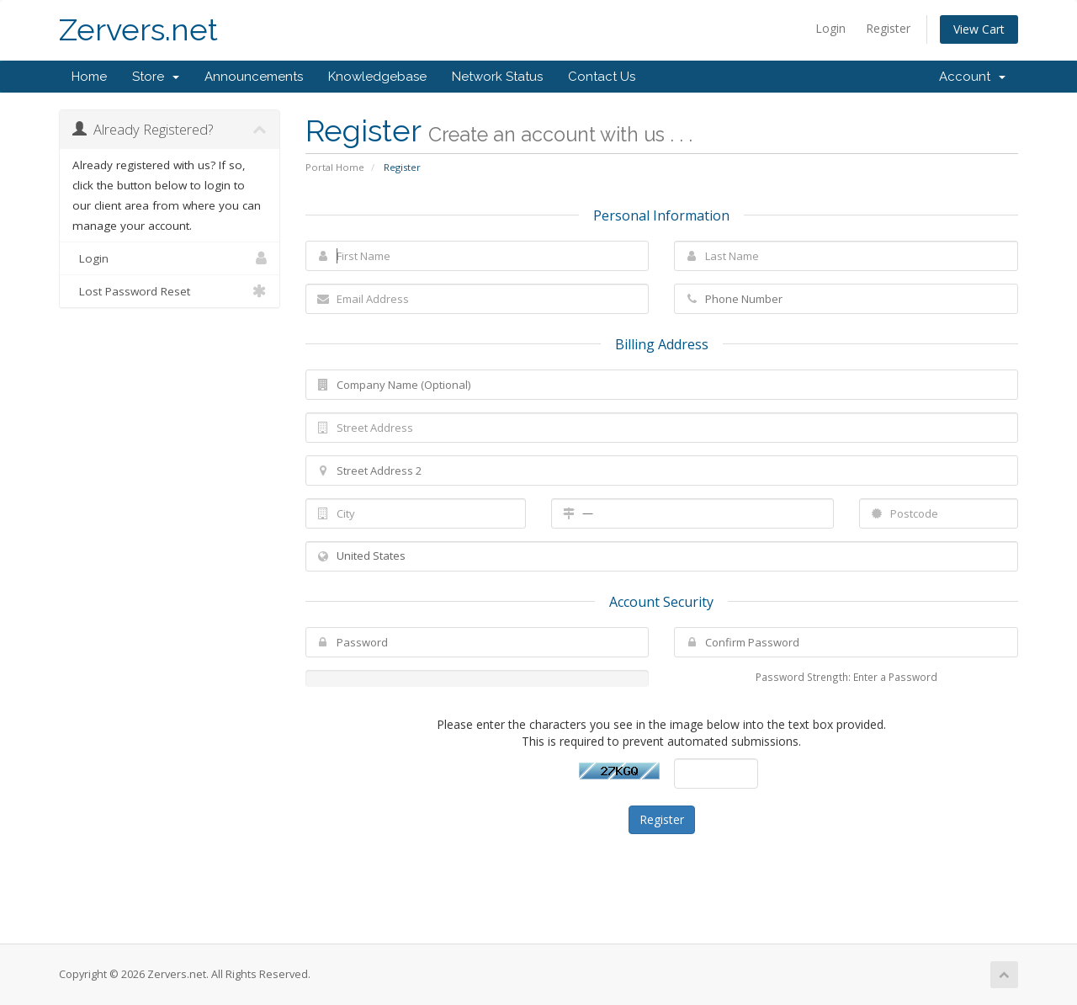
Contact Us (601, 76)
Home (89, 76)
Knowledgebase (377, 76)
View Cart (979, 29)
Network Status (497, 76)
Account (972, 76)
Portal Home (334, 167)
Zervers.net (138, 30)
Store (155, 76)
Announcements (253, 76)
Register (888, 28)
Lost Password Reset (169, 291)
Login (830, 28)
